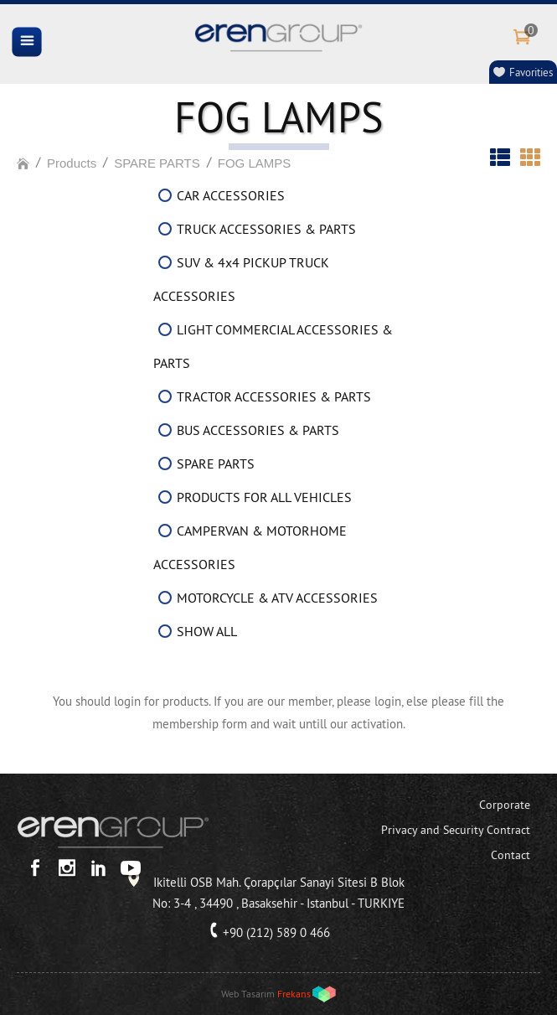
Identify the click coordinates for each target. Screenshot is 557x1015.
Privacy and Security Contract (455, 829)
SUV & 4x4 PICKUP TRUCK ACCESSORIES (241, 279)
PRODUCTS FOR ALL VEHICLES (264, 497)
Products (71, 163)
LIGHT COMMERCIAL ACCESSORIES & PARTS (273, 346)
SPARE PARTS (157, 163)
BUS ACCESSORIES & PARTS (258, 430)
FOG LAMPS (254, 163)
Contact (510, 854)
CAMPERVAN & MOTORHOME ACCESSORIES (250, 547)
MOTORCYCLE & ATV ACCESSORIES (277, 597)
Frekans (294, 993)
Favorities (531, 72)
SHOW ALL (207, 631)
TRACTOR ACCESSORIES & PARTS (274, 396)
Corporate (504, 804)
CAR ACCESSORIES (231, 195)
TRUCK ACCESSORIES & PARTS (266, 228)
